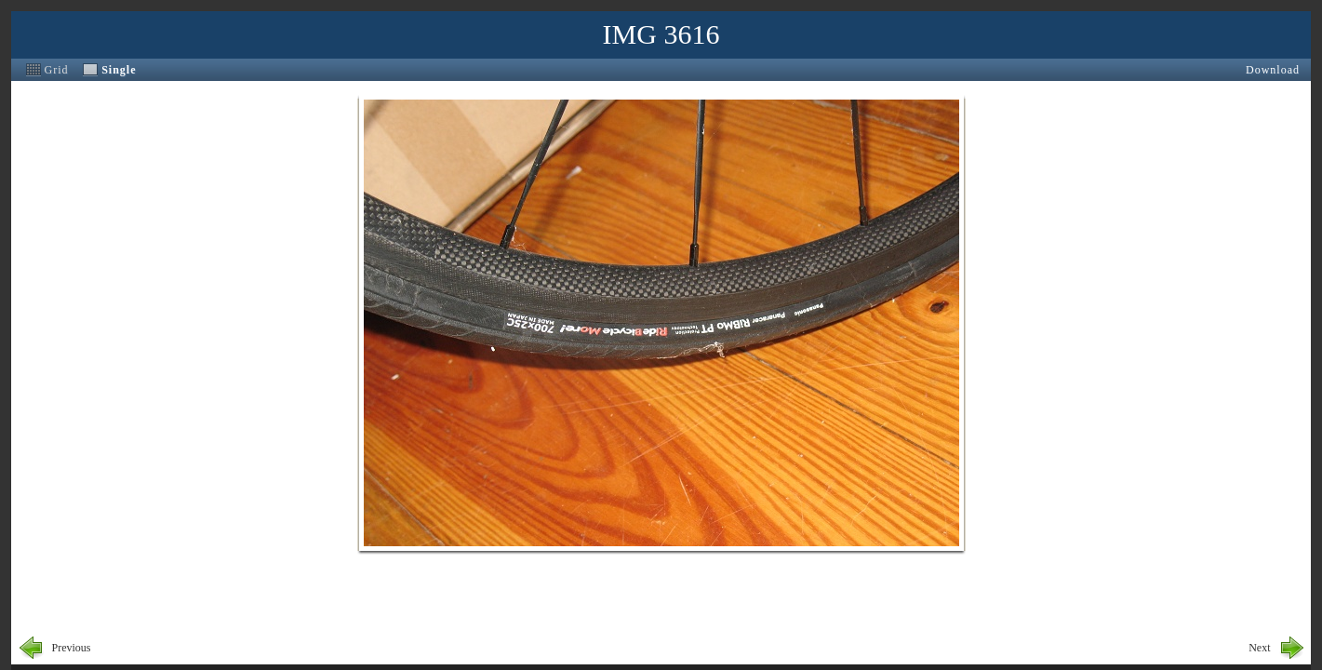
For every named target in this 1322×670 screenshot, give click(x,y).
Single (118, 69)
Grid (57, 69)
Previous (71, 647)
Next (1259, 647)
